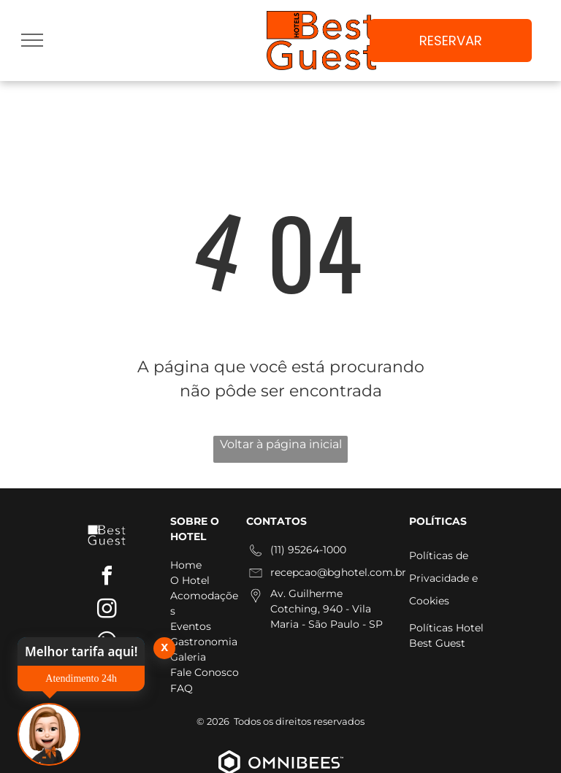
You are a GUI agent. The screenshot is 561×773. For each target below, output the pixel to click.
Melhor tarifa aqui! (81, 651)
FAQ (181, 688)
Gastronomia (203, 641)
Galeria (188, 657)
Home (186, 565)
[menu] (32, 40)
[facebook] (106, 577)
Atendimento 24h (81, 678)
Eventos (190, 626)
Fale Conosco (204, 672)
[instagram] (106, 610)
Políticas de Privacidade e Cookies (443, 578)
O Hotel (190, 580)
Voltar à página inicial (281, 444)
